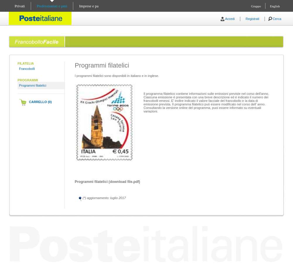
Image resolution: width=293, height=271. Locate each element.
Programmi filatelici (32, 85)
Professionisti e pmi (52, 6)
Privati (20, 6)
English (275, 6)
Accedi (230, 19)
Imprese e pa (88, 6)
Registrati (252, 19)
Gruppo (256, 6)
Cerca (277, 19)
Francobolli (27, 68)
